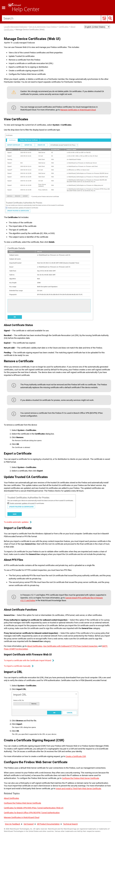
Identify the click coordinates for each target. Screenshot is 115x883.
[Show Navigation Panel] (3, 7)
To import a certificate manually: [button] (20, 687)
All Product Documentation (48, 861)
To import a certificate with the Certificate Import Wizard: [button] (31, 682)
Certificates (64, 27)
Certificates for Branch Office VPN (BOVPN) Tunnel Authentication (34, 850)
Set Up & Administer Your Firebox (43, 27)
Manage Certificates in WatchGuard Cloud (84, 110)
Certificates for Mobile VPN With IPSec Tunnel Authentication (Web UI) (36, 845)
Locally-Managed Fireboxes (15, 27)
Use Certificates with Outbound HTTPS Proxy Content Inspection (77, 668)
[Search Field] (57, 18)
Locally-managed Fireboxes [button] (24, 43)
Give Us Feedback (12, 861)
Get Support (29, 861)
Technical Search (70, 861)
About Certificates (38, 668)
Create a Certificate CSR (83, 784)
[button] (104, 18)
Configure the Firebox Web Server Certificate (24, 840)
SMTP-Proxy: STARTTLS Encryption (24, 670)
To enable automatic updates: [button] (19, 533)
